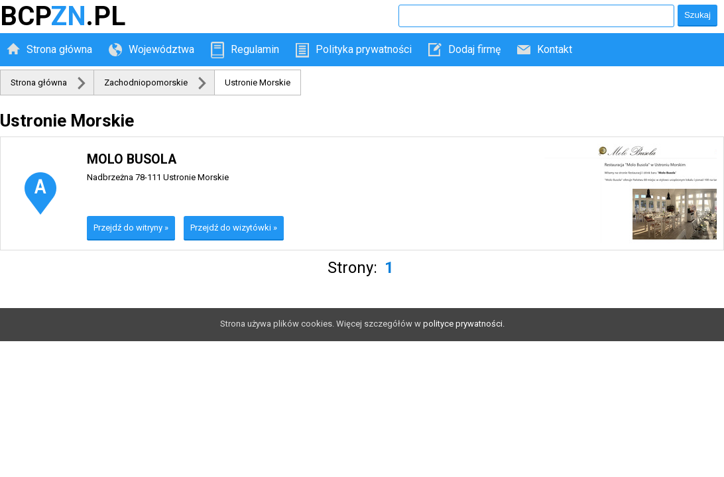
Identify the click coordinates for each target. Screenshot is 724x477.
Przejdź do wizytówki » (233, 228)
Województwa (161, 49)
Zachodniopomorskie (146, 82)
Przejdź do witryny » (130, 228)
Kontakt (554, 49)
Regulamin (255, 49)
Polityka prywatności (364, 49)
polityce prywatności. (464, 324)
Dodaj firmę (474, 49)
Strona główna (59, 49)
